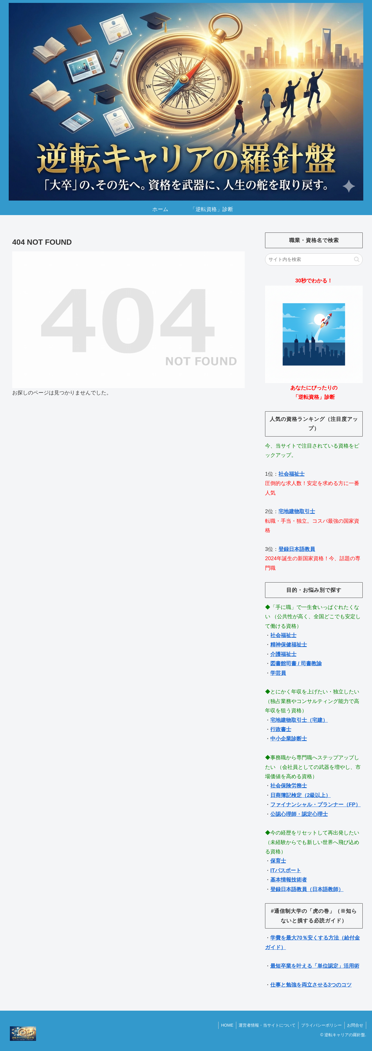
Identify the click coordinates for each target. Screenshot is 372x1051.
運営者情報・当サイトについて (265, 1025)
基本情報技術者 (288, 880)
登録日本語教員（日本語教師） (307, 889)
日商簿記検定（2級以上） (300, 795)
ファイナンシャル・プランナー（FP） (315, 804)
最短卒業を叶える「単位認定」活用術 (314, 966)
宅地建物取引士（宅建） (299, 720)
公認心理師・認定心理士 (299, 814)
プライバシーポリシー (320, 1025)
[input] (314, 259)
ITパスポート (285, 870)
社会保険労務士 (288, 786)
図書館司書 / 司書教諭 (296, 663)
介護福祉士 (283, 654)
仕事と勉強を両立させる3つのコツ (311, 985)
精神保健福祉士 (288, 645)
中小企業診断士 (288, 739)
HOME (225, 1025)
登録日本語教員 (296, 549)
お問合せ (355, 1025)
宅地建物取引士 (296, 511)
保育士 (278, 861)
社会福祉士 (291, 474)
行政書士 (280, 729)
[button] (357, 259)
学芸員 (278, 673)
